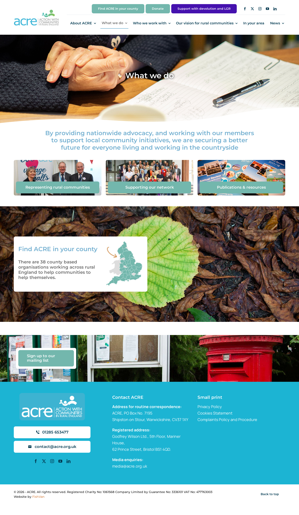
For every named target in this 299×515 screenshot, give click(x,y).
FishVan (38, 497)
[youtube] (267, 8)
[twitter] (252, 8)
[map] (123, 242)
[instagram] (260, 8)
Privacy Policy (210, 406)
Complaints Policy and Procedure (227, 419)
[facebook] (244, 8)
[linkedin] (275, 8)
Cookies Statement (215, 413)
